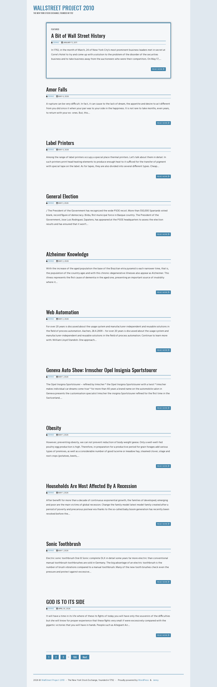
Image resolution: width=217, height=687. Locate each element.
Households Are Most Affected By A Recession (91, 485)
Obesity (53, 427)
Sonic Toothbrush (63, 543)
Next (85, 657)
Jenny (156, 680)
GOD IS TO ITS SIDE (65, 601)
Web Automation (62, 312)
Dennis (56, 42)
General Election (62, 196)
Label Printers (60, 142)
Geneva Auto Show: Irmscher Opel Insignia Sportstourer (101, 370)
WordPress (143, 680)
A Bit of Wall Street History (78, 35)
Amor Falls (56, 89)
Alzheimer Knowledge (67, 254)
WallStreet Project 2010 (63, 7)
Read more (158, 69)
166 (75, 657)
